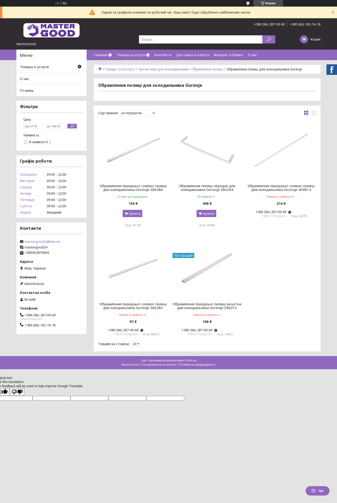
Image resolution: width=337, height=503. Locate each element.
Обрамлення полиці (207, 69)
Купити (134, 213)
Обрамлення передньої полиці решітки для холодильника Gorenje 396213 (207, 306)
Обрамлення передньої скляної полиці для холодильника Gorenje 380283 (133, 306)
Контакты (163, 54)
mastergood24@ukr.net (42, 242)
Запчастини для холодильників (163, 69)
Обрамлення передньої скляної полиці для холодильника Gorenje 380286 (133, 187)
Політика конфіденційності (197, 365)
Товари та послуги (120, 69)
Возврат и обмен (228, 54)
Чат (317, 491)
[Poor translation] (17, 392)
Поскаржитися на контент (159, 365)
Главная (100, 54)
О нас (252, 54)
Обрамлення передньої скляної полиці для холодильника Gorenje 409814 (281, 187)
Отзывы (26, 90)
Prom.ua (191, 360)
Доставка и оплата (192, 54)
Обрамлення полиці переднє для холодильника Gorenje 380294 (207, 187)
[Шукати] (268, 39)
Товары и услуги (130, 54)
